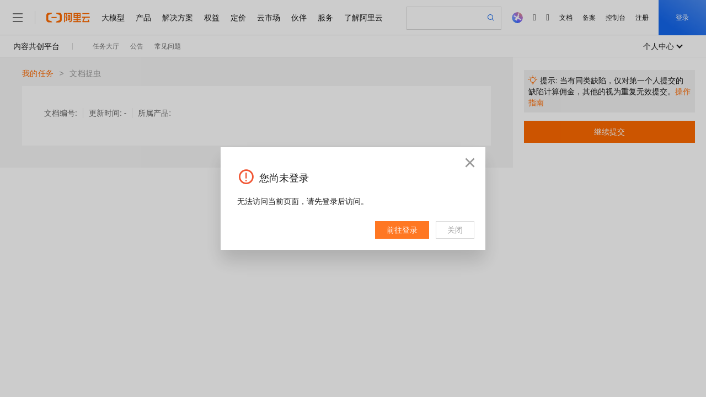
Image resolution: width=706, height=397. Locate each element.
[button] (470, 162)
